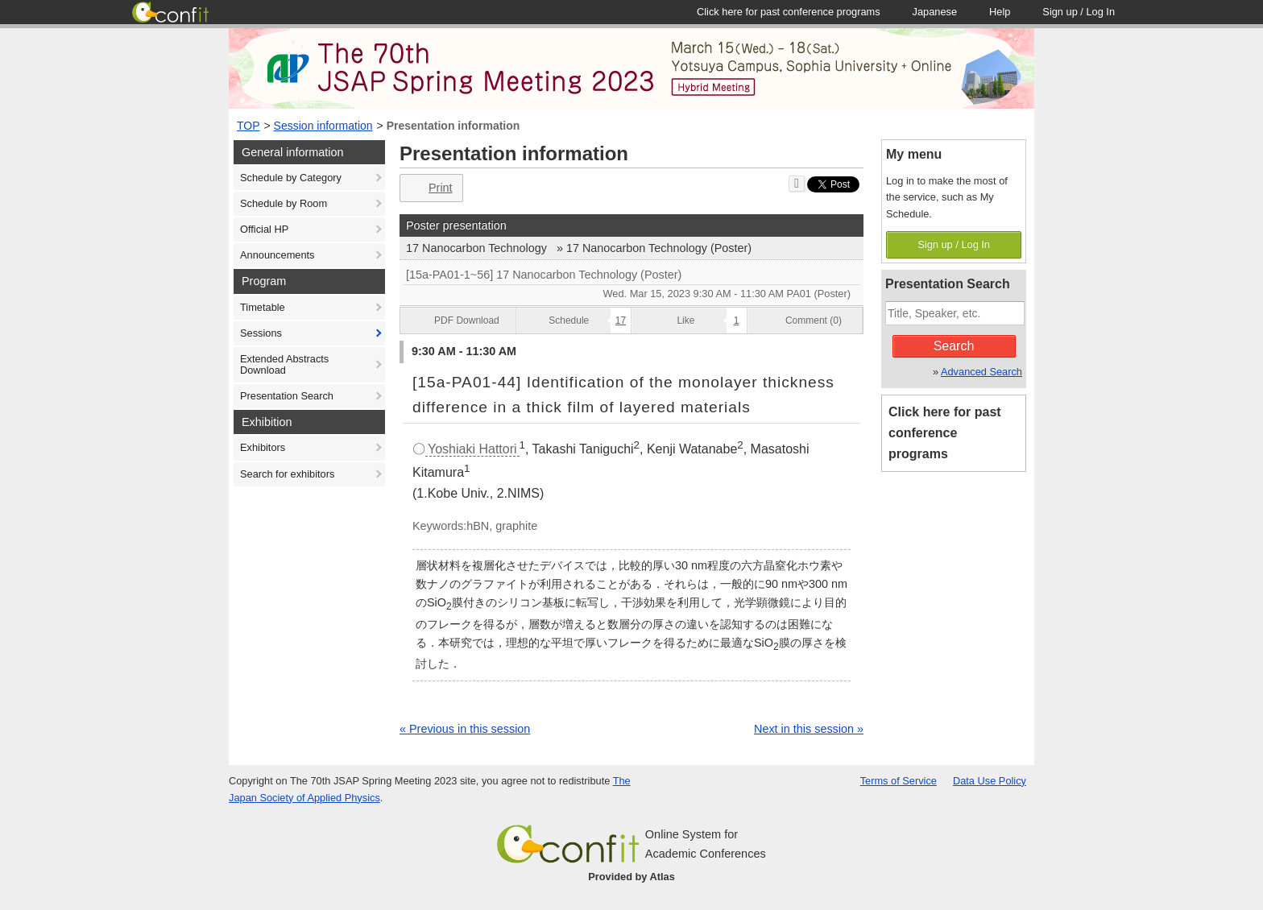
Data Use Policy (989, 781)
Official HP (264, 229)
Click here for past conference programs (944, 433)
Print (430, 188)
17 (620, 320)
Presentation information (453, 125)
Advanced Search (981, 372)
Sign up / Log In (953, 244)
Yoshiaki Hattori (472, 449)
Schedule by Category (291, 178)
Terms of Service (898, 781)
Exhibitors (262, 447)
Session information (323, 125)
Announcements (277, 255)
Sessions (261, 333)
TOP (248, 125)
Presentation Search (286, 396)
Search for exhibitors (287, 474)
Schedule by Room (283, 203)
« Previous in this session (465, 728)
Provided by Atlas (631, 877)
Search (954, 346)
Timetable (262, 307)
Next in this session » (808, 728)
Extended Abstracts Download (284, 364)
